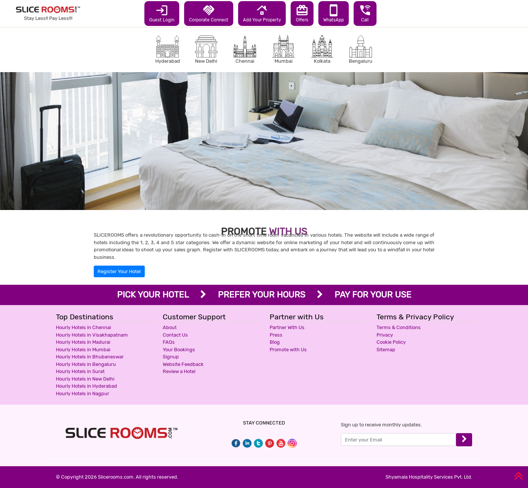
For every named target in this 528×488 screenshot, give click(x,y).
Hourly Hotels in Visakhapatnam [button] (92, 335)
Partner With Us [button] (287, 327)
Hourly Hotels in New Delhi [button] (85, 379)
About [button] (170, 327)
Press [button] (276, 335)
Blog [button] (275, 342)
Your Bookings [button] (179, 349)
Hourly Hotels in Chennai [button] (83, 327)
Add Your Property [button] (262, 13)
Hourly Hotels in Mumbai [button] (83, 349)
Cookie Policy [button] (391, 342)
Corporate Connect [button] (208, 13)
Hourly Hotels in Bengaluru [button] (86, 364)
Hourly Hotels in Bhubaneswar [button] (90, 357)
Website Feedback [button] (183, 364)
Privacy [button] (384, 335)
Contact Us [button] (175, 335)
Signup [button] (171, 357)
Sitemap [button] (385, 349)
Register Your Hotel (119, 271)
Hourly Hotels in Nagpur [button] (82, 393)
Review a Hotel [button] (179, 371)
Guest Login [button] (161, 13)
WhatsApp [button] (333, 13)
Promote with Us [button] (288, 349)
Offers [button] (302, 13)
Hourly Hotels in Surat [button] (80, 371)
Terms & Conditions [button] (398, 327)
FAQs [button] (169, 342)
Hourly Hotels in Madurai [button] (83, 342)
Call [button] (365, 13)
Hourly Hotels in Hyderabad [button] (86, 386)
